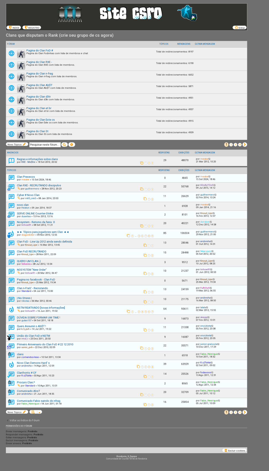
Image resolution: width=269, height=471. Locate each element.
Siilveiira (26, 264)
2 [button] (231, 144)
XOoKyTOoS (206, 185)
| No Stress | (24, 298)
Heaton (25, 207)
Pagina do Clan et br (38, 108)
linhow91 (26, 225)
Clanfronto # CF (26, 372)
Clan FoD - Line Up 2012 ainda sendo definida (44, 241)
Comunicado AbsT (28, 391)
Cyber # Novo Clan (28, 195)
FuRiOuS (205, 288)
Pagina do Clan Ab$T (39, 85)
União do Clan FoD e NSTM (33, 335)
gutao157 (26, 320)
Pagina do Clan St (37, 131)
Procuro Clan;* (26, 382)
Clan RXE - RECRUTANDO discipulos (39, 185)
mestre (204, 159)
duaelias (26, 216)
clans (20, 354)
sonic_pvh (27, 347)
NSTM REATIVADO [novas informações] (41, 307)
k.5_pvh (25, 329)
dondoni (205, 221)
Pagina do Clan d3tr (38, 96)
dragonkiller (28, 235)
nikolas (25, 301)
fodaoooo (205, 372)
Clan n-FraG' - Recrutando (32, 288)
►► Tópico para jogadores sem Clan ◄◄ (43, 232)
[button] (244, 144)
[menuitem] (13, 27)
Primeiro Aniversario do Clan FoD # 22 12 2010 (45, 344)
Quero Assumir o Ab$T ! (31, 326)
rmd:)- (24, 338)
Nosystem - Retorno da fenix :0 (36, 222)
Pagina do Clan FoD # (39, 50)
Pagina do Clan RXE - (39, 62)
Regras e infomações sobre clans (37, 159)
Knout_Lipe (206, 213)
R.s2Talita (205, 362)
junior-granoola (208, 344)
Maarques (205, 251)
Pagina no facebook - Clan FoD (36, 279)
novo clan (23, 204)
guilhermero (32, 188)
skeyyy (203, 317)
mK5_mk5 (30, 198)
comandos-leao (30, 357)
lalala (203, 307)
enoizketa (205, 326)
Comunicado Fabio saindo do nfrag (38, 400)
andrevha (205, 241)
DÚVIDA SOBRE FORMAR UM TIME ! (38, 317)
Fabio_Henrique (209, 354)
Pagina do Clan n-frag (39, 73)
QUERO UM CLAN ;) (29, 261)
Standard (26, 291)
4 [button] (240, 144)
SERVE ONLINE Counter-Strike (35, 213)
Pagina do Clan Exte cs (40, 119)
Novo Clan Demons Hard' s (33, 362)
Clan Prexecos (26, 176)
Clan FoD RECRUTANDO (31, 251)
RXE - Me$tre (28, 162)
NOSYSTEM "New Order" (32, 269)
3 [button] (235, 144)
